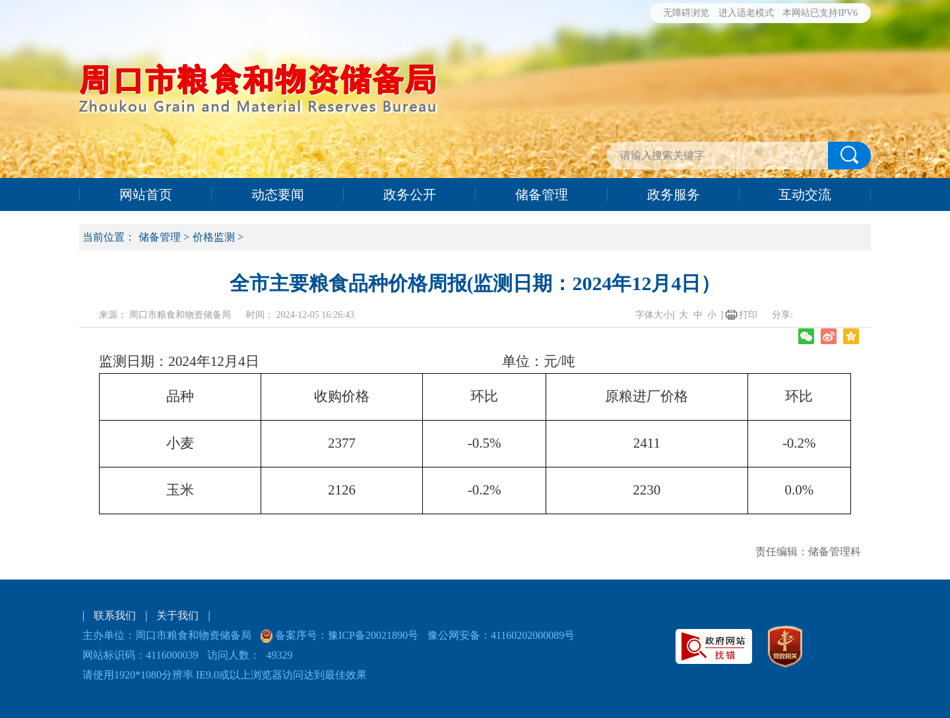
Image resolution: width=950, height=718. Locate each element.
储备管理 (541, 194)
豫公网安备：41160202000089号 (501, 635)
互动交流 (804, 194)
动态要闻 (277, 194)
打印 (748, 315)
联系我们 (115, 615)
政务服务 (673, 194)
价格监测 (214, 237)
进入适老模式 (746, 13)
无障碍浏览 (686, 13)
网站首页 (145, 194)
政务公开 (409, 194)
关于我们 (177, 615)
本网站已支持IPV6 (820, 13)
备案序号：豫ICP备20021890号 (345, 635)
